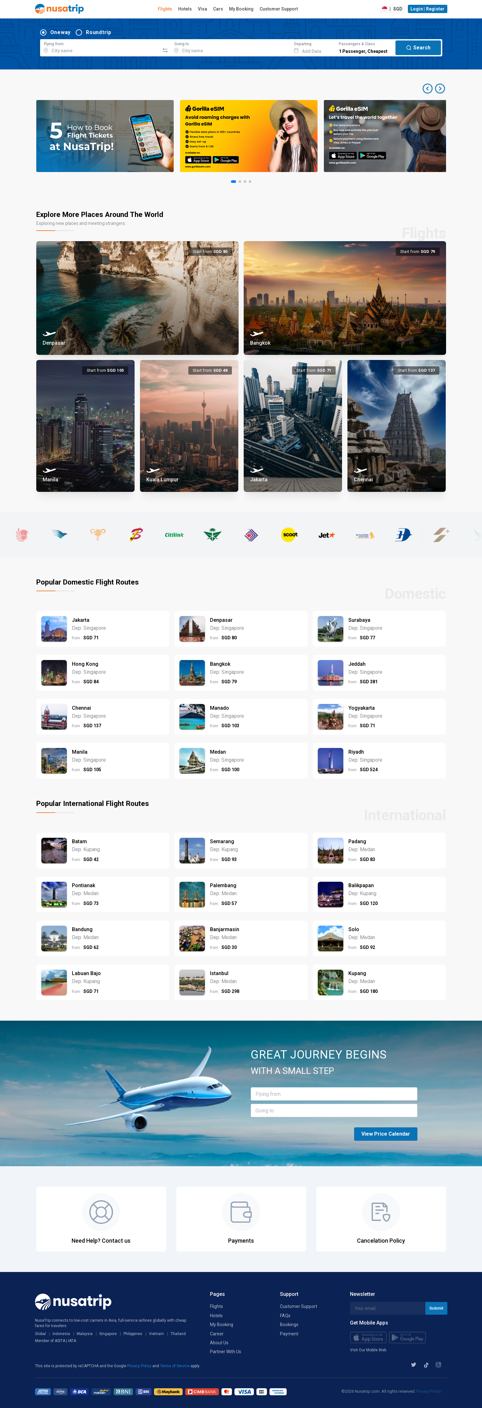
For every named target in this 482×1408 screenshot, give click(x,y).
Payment (289, 1333)
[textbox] (100, 46)
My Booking (241, 8)
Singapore (108, 1334)
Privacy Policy (139, 1366)
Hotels (185, 8)
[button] (434, 89)
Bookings (289, 1324)
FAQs (285, 1315)
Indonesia (61, 1334)
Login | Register (427, 8)
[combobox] (100, 46)
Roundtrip (98, 32)
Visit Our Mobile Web (368, 1350)
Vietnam (156, 1334)
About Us (219, 1342)
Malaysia (85, 1334)
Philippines (132, 1334)
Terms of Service (175, 1366)
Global (40, 1334)
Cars (218, 8)
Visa (202, 8)
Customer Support (279, 8)
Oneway (60, 32)
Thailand (178, 1334)
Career (217, 1333)
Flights (165, 8)
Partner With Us (225, 1351)
